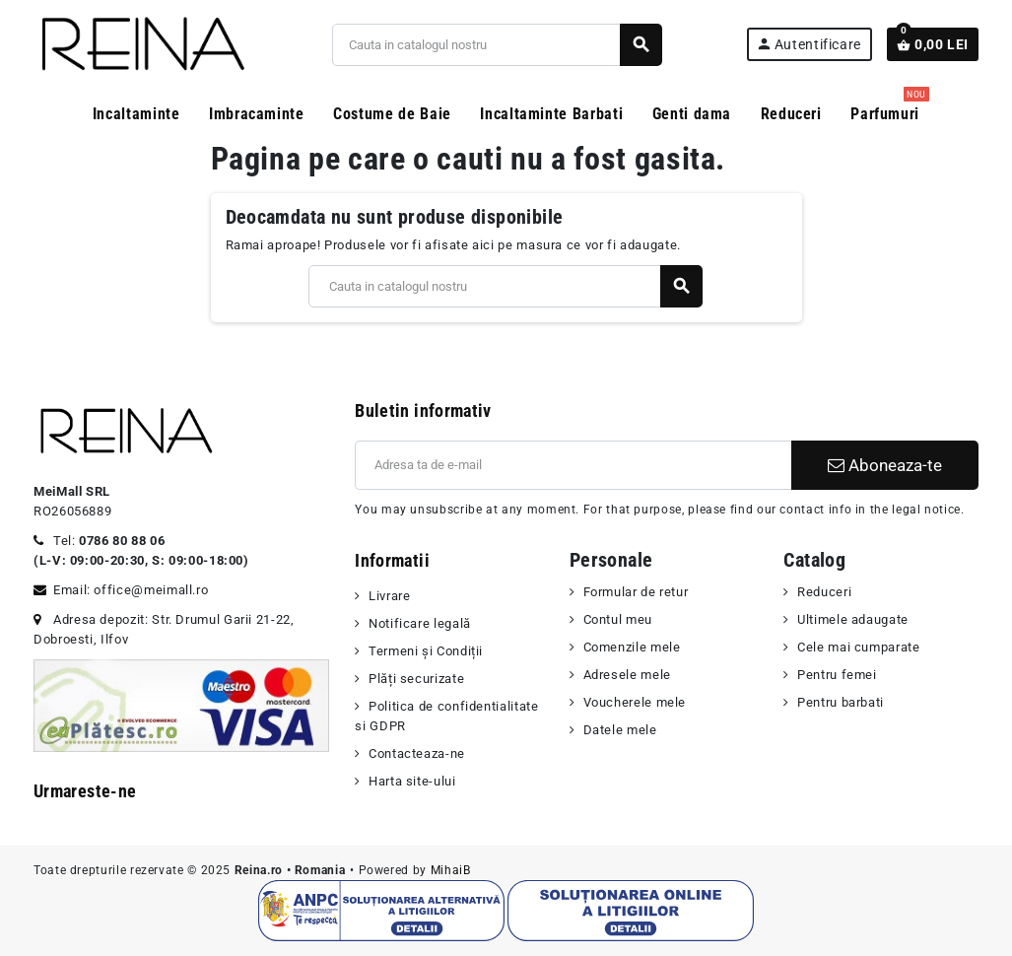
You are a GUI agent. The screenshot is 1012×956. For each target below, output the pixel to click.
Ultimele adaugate (853, 619)
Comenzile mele (632, 647)
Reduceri (824, 591)
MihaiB (451, 870)
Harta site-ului (412, 781)
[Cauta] (496, 45)
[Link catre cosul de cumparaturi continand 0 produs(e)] (932, 44)
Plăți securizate (416, 678)
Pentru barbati (840, 702)
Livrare (389, 595)
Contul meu (617, 619)
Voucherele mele (635, 702)
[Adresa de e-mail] (573, 465)
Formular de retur (636, 591)
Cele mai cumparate (858, 647)
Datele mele (620, 729)
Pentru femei (837, 674)
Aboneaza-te (885, 465)
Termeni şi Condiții (426, 651)
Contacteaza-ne (417, 753)
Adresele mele (627, 674)
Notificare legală (420, 623)
